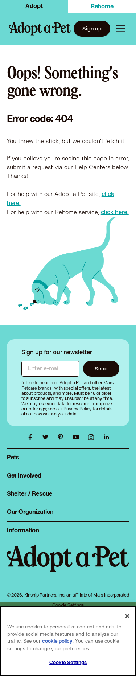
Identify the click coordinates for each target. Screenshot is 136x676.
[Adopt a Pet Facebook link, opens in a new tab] (32, 437)
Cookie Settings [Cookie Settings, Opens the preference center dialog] (68, 662)
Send (101, 368)
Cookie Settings (68, 605)
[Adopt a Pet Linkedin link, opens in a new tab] (106, 437)
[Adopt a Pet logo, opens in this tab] (68, 565)
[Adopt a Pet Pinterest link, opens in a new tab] (62, 437)
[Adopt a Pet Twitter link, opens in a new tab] (47, 437)
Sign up (92, 28)
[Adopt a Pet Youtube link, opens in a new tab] (77, 437)
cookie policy (57, 641)
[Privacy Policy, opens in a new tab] (78, 408)
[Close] (127, 616)
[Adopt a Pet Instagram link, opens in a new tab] (92, 437)
